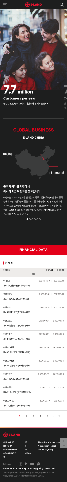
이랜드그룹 (33, 4)
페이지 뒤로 (63, 445)
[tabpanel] (33, 176)
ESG (26, 450)
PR (26, 443)
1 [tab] (27, 219)
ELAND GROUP (11, 435)
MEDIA (28, 453)
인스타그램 (20, 464)
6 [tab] (40, 219)
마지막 (59, 416)
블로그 (26, 464)
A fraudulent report (47, 446)
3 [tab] (32, 219)
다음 (53, 416)
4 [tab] (35, 219)
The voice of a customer (49, 443)
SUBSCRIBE (50, 469)
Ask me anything (45, 450)
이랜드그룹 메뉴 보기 (4, 4)
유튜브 (32, 464)
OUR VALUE (8, 443)
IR (25, 446)
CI (4, 457)
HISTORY (7, 446)
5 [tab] (37, 219)
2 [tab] (30, 219)
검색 (62, 4)
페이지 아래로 (63, 440)
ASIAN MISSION (10, 453)
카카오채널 (38, 464)
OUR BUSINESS (10, 450)
